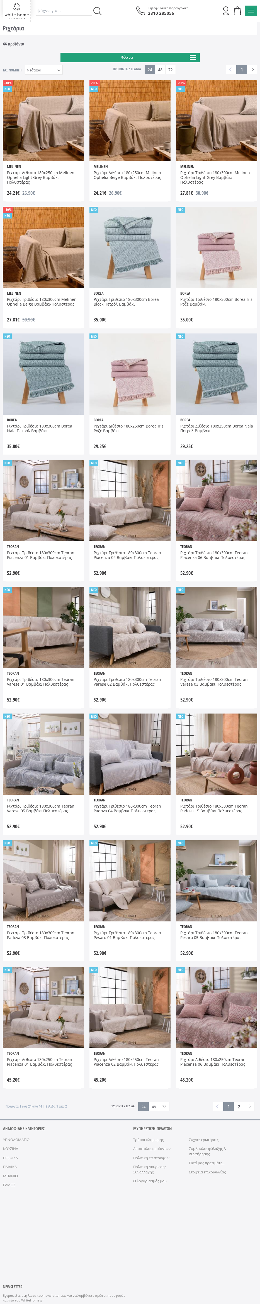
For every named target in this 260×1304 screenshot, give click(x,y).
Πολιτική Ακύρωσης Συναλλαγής (149, 1169)
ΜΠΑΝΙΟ (10, 1175)
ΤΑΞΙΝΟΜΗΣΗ (12, 70)
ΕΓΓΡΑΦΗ (109, 1224)
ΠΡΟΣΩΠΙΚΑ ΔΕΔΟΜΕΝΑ (106, 1272)
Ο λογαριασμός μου (150, 1180)
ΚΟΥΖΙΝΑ (10, 1148)
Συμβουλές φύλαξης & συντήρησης (207, 1151)
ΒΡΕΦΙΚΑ (10, 1157)
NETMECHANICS (216, 1272)
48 (160, 69)
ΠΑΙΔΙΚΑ (10, 1166)
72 (170, 69)
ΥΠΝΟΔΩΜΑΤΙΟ (16, 1139)
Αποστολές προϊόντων (152, 1148)
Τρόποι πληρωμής (148, 1139)
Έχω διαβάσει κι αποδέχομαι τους (53, 1236)
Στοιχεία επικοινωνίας (207, 1172)
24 (150, 69)
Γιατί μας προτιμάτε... (207, 1162)
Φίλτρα (158, 57)
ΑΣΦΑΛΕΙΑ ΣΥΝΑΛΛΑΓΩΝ (144, 1272)
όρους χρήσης (82, 1236)
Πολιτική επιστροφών (151, 1157)
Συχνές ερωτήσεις (203, 1139)
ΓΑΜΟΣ (9, 1184)
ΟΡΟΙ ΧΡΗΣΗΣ (76, 1272)
